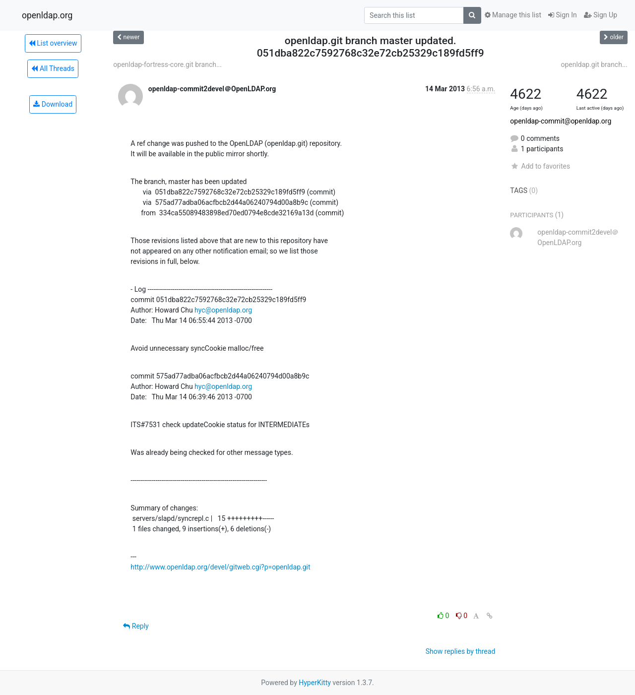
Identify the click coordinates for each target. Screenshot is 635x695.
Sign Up (600, 15)
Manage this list (513, 15)
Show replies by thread (461, 651)
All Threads (52, 68)
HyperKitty (315, 683)
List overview (53, 43)
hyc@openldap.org (223, 310)
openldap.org (47, 15)
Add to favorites (540, 166)
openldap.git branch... (594, 64)
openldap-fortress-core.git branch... (167, 64)
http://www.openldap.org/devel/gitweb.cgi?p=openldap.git (220, 567)
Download (52, 104)
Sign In (562, 15)
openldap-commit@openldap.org (560, 121)
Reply (135, 626)
